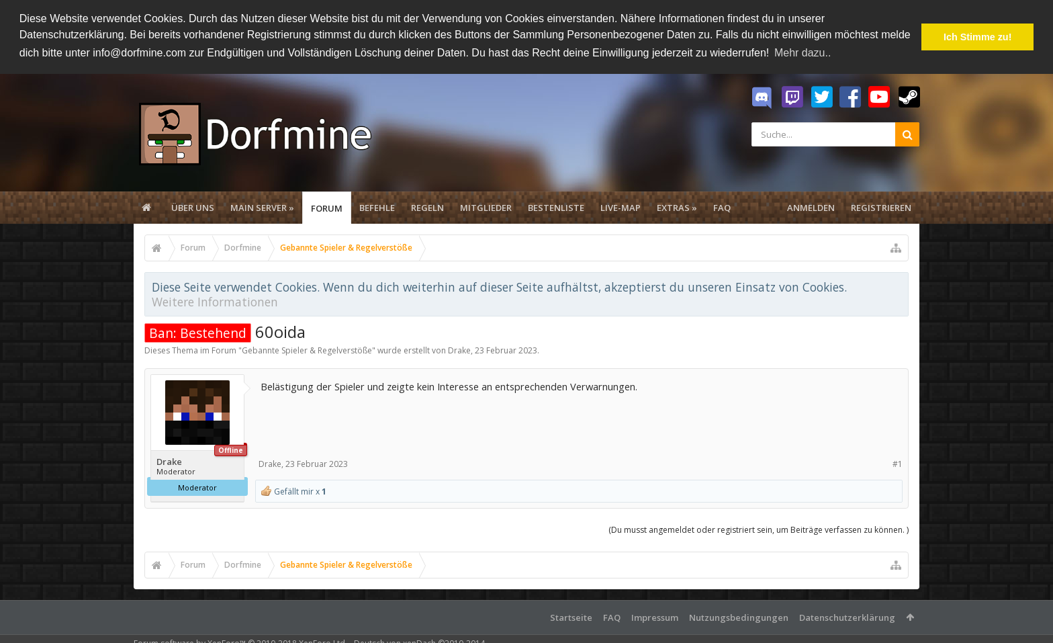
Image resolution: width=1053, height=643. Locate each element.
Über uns (192, 207)
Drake (459, 349)
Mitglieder (486, 207)
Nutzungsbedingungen (738, 617)
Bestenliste (556, 207)
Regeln (427, 207)
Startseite (571, 617)
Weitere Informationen (215, 301)
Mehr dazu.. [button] (802, 52)
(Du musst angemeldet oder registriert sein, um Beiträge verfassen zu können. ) (758, 529)
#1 (897, 463)
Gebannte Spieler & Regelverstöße (307, 349)
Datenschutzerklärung (847, 617)
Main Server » (262, 207)
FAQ (722, 207)
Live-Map (620, 207)
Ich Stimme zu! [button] (978, 37)
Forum (326, 208)
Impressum (654, 617)
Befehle (377, 207)
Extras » (677, 207)
